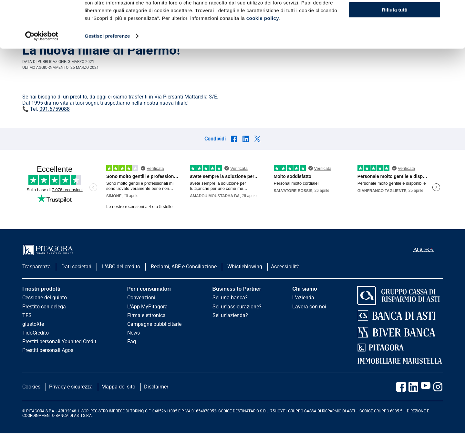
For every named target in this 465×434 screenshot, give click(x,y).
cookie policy (262, 62)
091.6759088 (54, 109)
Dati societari (76, 267)
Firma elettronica (146, 315)
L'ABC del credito (121, 267)
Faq (131, 341)
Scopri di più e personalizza (395, 35)
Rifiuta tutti (394, 54)
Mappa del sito (118, 387)
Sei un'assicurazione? (237, 307)
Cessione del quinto (44, 297)
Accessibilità (285, 267)
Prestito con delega (44, 307)
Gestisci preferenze (107, 80)
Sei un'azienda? (230, 315)
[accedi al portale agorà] (428, 249)
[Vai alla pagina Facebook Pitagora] (401, 387)
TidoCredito (35, 333)
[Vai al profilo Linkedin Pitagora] (413, 387)
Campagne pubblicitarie (154, 324)
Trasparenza (36, 267)
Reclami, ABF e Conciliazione (184, 267)
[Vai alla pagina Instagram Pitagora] (438, 386)
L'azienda (303, 297)
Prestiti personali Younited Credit (59, 341)
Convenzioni (141, 297)
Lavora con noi (309, 307)
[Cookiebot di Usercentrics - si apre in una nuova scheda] (42, 80)
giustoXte (33, 324)
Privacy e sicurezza (71, 387)
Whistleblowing (244, 267)
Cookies (31, 387)
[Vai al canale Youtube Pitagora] (425, 387)
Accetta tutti (395, 16)
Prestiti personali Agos (47, 350)
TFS (27, 315)
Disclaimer (156, 387)
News (133, 333)
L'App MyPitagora (147, 307)
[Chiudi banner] (455, 10)
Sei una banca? (230, 297)
